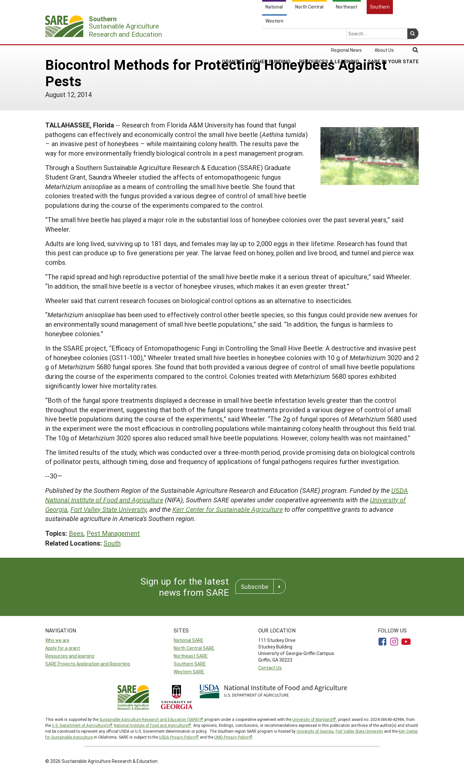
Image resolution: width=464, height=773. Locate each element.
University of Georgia (315, 731)
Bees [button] (76, 533)
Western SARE (189, 671)
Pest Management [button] (113, 533)
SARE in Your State (393, 35)
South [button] (112, 543)
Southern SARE (190, 664)
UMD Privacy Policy (231, 737)
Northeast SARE (191, 656)
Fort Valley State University (108, 509)
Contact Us (270, 668)
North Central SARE (194, 648)
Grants (232, 35)
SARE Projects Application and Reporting (87, 664)
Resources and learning (69, 656)
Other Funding (271, 35)
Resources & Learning (329, 35)
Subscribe (254, 586)
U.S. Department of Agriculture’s (80, 725)
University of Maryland (312, 719)
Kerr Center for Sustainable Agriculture (227, 509)
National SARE (188, 640)
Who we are (57, 640)
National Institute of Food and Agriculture (150, 725)
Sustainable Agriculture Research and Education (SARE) (149, 719)
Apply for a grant (62, 648)
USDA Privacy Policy (177, 737)
